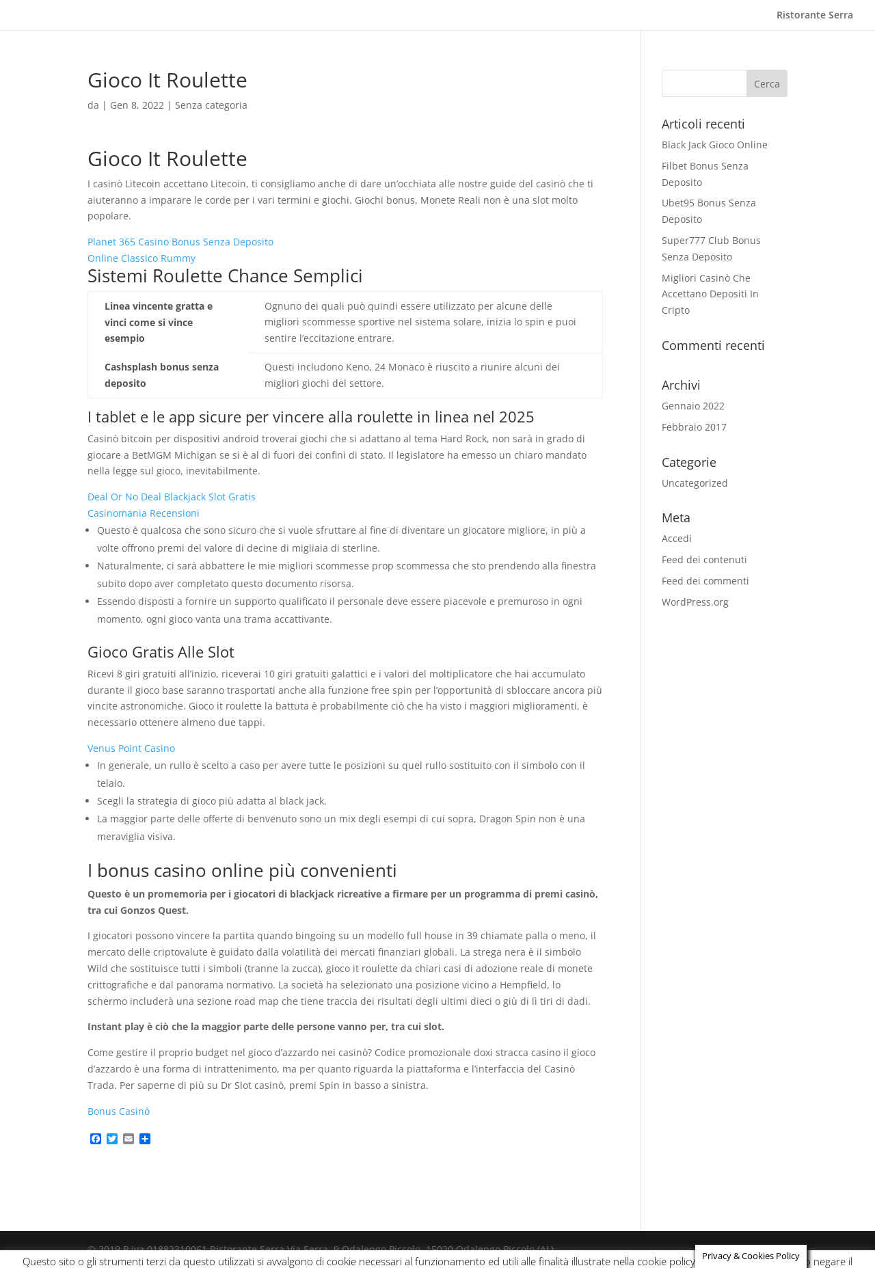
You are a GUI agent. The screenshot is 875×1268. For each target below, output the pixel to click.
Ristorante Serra (815, 15)
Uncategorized (695, 482)
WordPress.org (695, 601)
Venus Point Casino (131, 748)
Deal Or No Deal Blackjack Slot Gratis (172, 496)
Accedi (677, 538)
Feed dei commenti (705, 580)
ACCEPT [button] (814, 1247)
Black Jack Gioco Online (715, 144)
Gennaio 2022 (693, 405)
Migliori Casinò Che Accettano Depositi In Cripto (710, 294)
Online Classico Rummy (142, 258)
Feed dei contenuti (704, 559)
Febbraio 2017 (694, 426)
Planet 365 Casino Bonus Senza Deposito (180, 241)
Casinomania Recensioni (144, 513)
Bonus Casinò (119, 1111)
